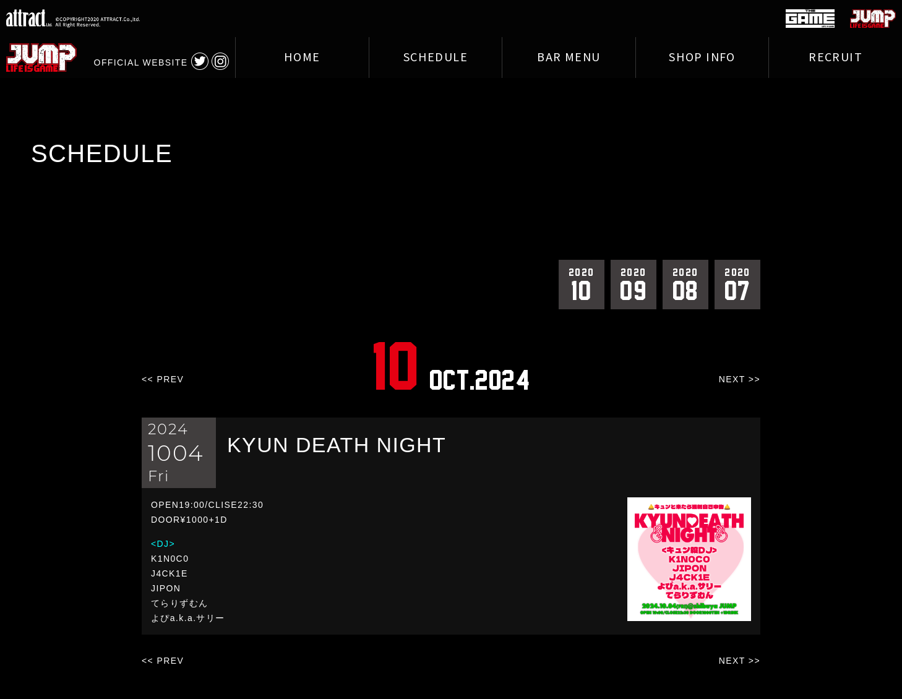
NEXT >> (739, 379)
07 (737, 284)
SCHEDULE (435, 57)
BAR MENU (568, 57)
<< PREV (163, 379)
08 (685, 284)
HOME (302, 57)
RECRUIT (835, 57)
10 (581, 284)
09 (633, 284)
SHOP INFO (702, 57)
